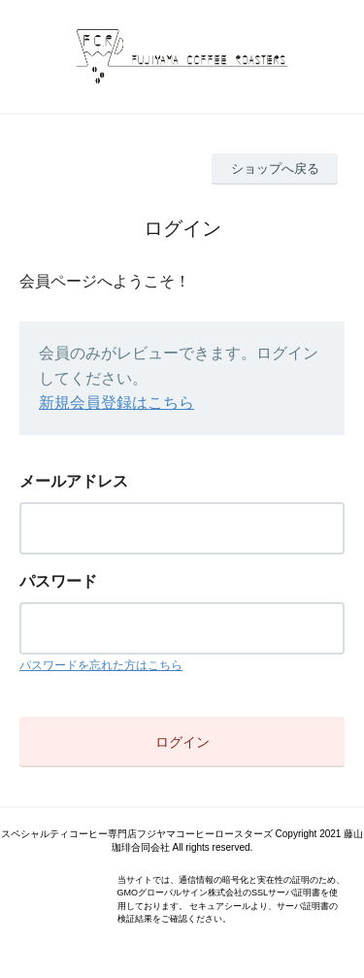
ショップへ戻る (275, 168)
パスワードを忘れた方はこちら (100, 665)
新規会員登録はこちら (116, 402)
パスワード (58, 581)
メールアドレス (73, 481)
